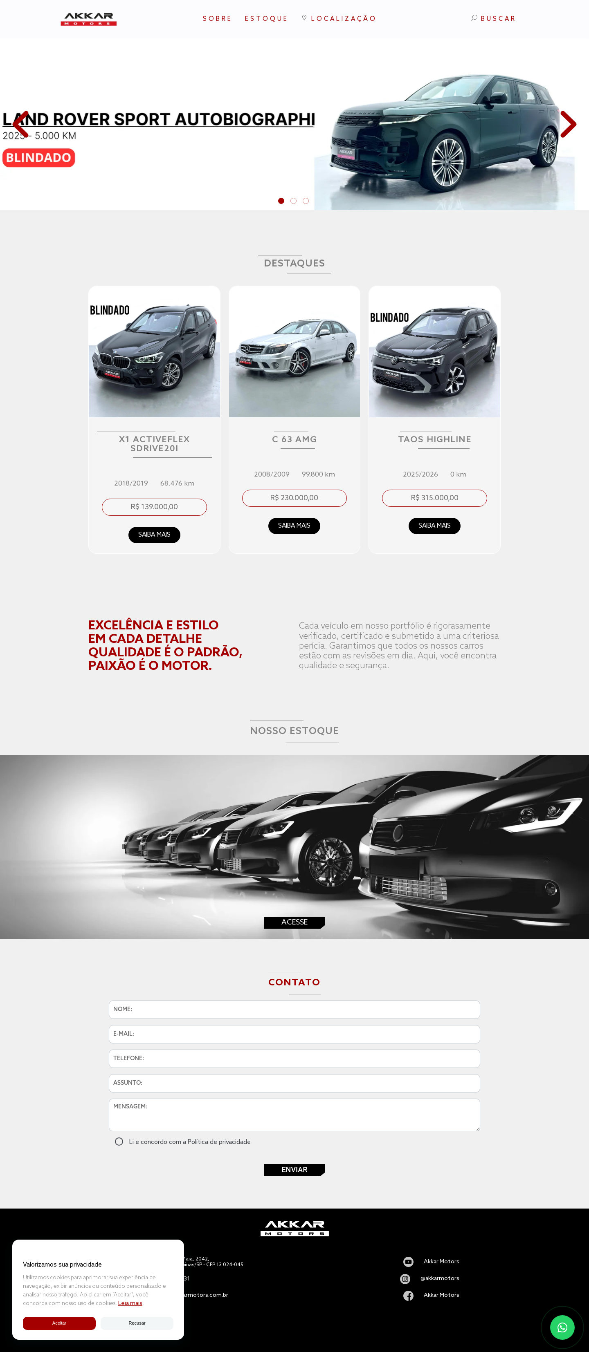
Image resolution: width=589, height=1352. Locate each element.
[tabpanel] (294, 124)
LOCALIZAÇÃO (339, 18)
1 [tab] (282, 202)
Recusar (137, 1323)
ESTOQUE (267, 19)
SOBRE (218, 19)
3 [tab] (307, 202)
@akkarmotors (439, 1279)
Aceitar (59, 1323)
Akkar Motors (441, 1262)
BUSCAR (494, 19)
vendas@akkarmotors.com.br (189, 1295)
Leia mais (130, 1303)
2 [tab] (294, 202)
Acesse (294, 922)
